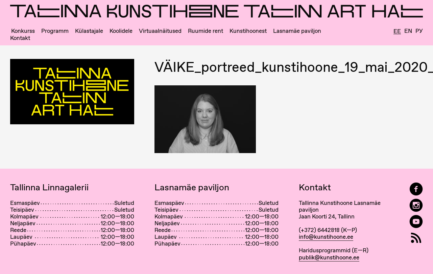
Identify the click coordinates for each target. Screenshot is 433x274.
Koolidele (121, 31)
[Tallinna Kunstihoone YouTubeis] (416, 222)
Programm (55, 31)
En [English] (408, 31)
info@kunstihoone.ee (326, 236)
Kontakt (20, 38)
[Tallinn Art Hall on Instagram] (416, 205)
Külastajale (89, 31)
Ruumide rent (205, 31)
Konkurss (23, 31)
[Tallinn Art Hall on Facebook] (416, 189)
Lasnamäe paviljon (297, 31)
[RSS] (416, 238)
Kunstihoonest (248, 31)
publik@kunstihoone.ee (329, 257)
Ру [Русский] (419, 31)
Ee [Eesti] (397, 31)
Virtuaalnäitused (160, 31)
